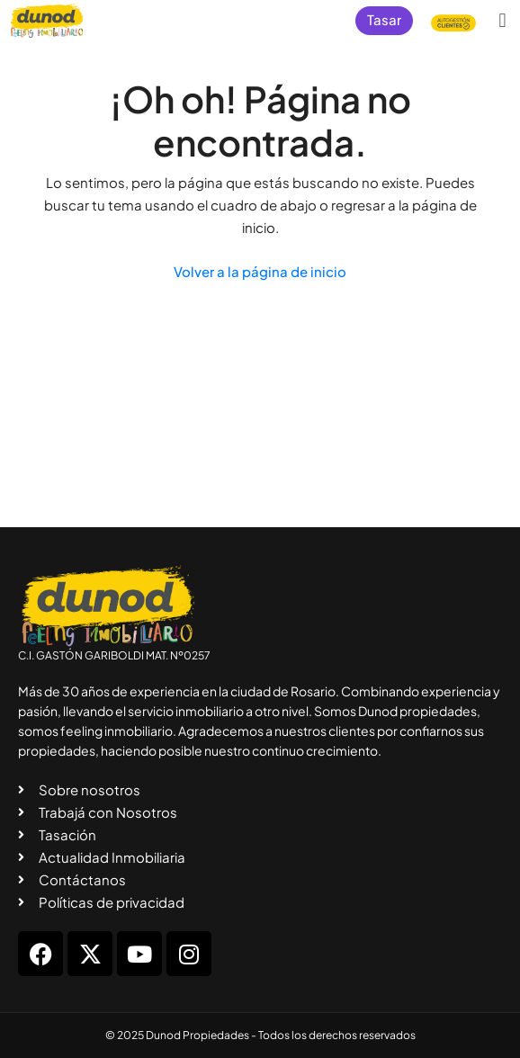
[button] (502, 20)
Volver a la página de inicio (260, 271)
